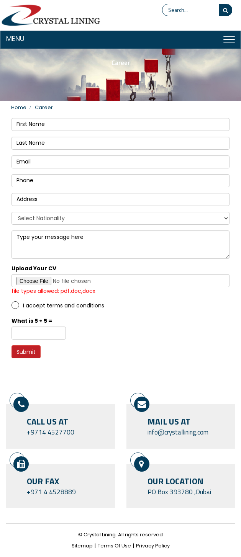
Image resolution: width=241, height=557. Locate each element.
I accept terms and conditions (63, 305)
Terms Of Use (114, 545)
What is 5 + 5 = (31, 321)
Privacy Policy (153, 545)
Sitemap (82, 545)
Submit (26, 352)
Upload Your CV (33, 268)
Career (44, 107)
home (18, 107)
